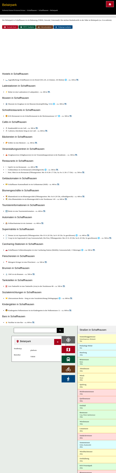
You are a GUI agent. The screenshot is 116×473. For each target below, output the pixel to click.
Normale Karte (10, 27)
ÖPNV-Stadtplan (27, 27)
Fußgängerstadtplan (63, 27)
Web (50, 104)
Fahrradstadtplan (45, 27)
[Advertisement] (58, 51)
